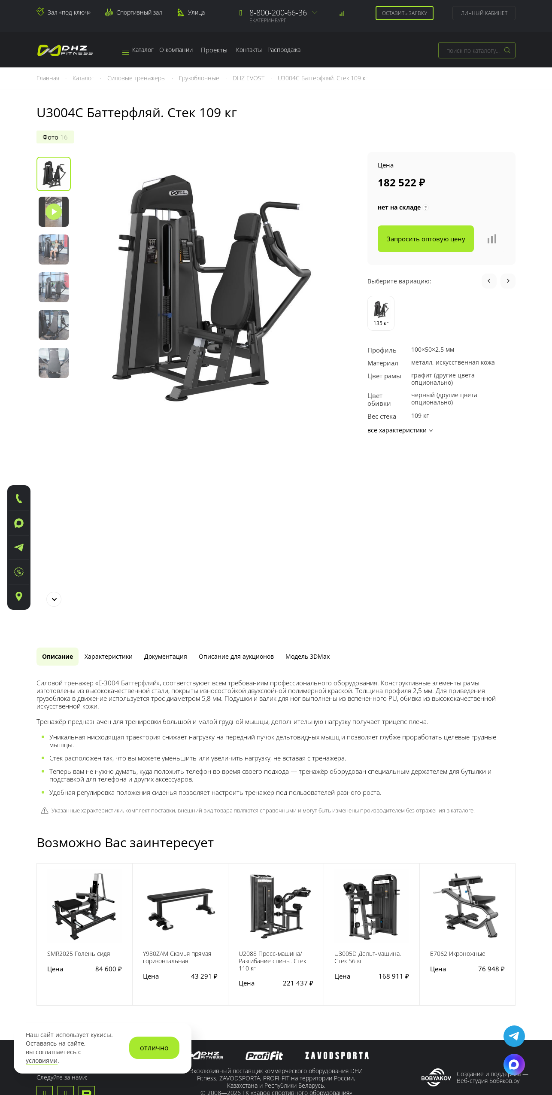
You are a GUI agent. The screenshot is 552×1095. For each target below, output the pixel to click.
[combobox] (477, 50)
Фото (55, 137)
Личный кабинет (483, 13)
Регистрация (305, 964)
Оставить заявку (403, 13)
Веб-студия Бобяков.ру (488, 899)
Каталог (141, 50)
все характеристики (399, 430)
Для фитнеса (224, 1002)
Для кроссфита (227, 982)
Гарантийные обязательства (131, 968)
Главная (48, 78)
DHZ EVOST (249, 78)
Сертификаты (56, 1004)
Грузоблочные (200, 78)
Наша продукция (231, 951)
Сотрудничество (310, 974)
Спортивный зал (139, 12)
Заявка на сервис (135, 982)
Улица (196, 12)
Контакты (269, 50)
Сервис (120, 951)
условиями (42, 1061)
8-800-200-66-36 (278, 12)
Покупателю (305, 951)
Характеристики (122, 474)
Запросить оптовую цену (426, 238)
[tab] (62, 474)
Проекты (230, 50)
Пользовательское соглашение (276, 931)
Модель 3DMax (353, 474)
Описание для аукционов (270, 474)
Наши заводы (57, 964)
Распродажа (313, 50)
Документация (188, 474)
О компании (188, 50)
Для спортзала (227, 1011)
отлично (154, 1047)
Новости (49, 974)
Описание (62, 474)
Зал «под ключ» (69, 12)
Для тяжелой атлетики (238, 992)
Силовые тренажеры (137, 78)
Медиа (46, 984)
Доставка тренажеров (142, 992)
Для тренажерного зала (233, 968)
